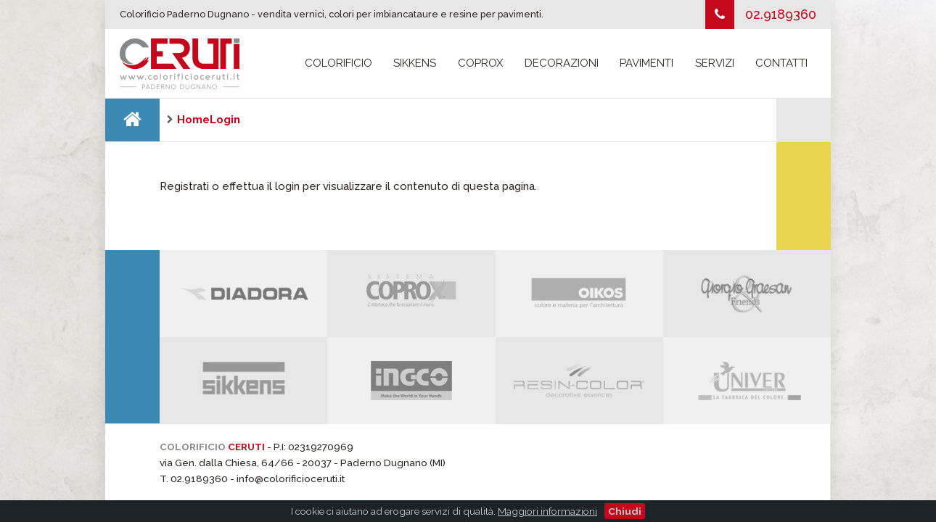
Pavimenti (646, 63)
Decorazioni (562, 63)
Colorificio (338, 63)
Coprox (480, 63)
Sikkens (414, 63)
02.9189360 (780, 14)
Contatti (781, 63)
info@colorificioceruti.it (291, 478)
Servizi (714, 63)
